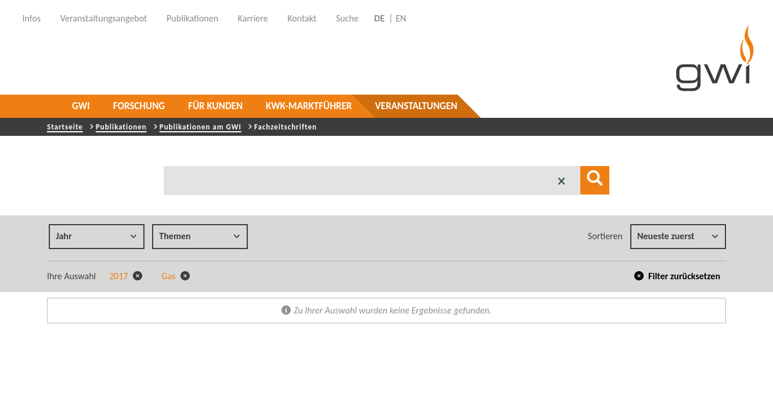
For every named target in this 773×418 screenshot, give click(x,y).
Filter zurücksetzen (677, 276)
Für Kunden (215, 106)
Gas (175, 276)
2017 (125, 276)
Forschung (139, 106)
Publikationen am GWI (200, 126)
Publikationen (121, 126)
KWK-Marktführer (309, 106)
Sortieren (605, 236)
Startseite (65, 126)
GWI (81, 106)
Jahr (96, 236)
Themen (199, 236)
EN (401, 18)
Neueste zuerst (677, 236)
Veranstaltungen (416, 106)
